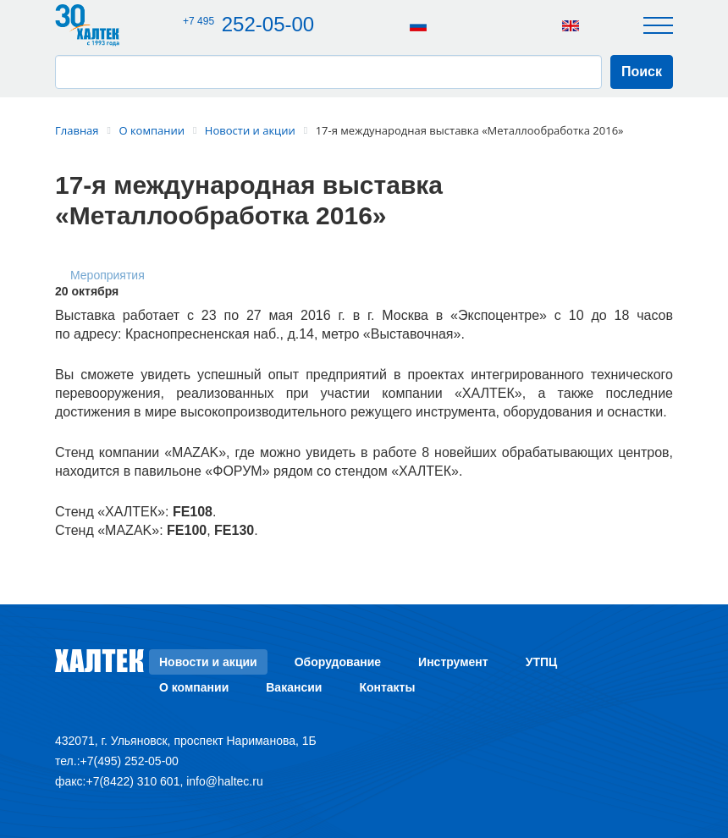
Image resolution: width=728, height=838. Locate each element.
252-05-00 (252, 24)
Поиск (641, 71)
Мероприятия (107, 275)
